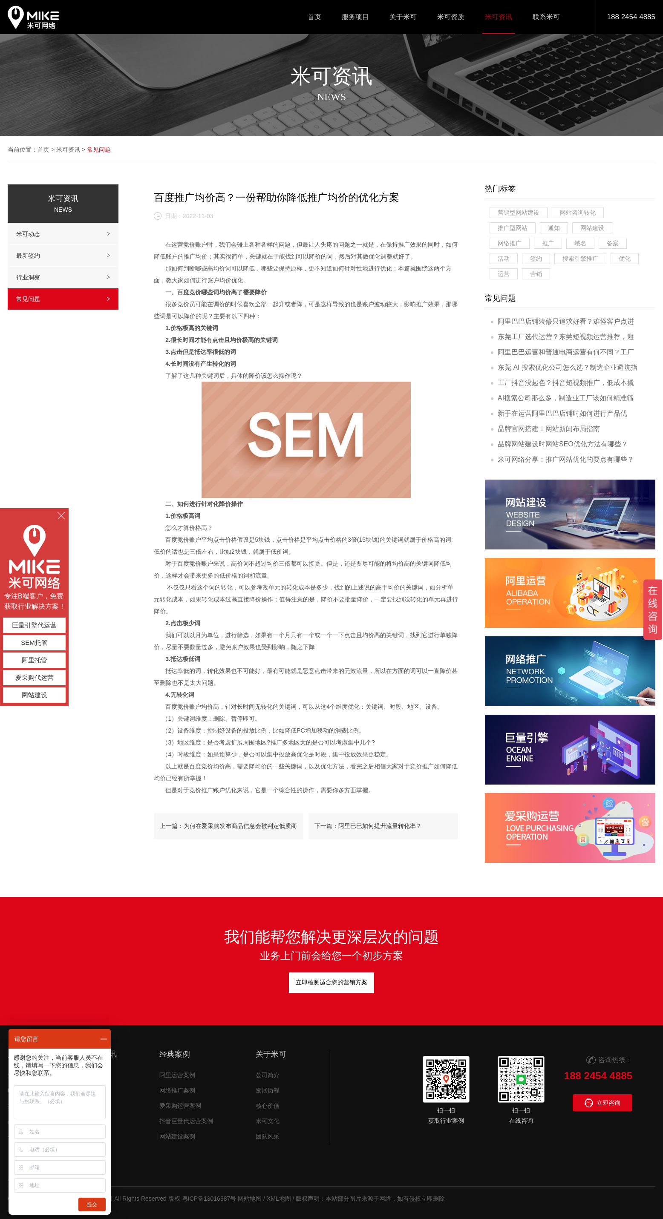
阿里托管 (34, 660)
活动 (504, 258)
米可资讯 (68, 149)
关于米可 (271, 1054)
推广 (548, 243)
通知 (554, 227)
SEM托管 (34, 642)
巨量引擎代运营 (34, 625)
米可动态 (63, 233)
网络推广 (510, 243)
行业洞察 (63, 277)
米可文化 (268, 1121)
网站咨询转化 (578, 212)
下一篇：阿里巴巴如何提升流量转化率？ (368, 825)
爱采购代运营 (34, 677)
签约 (536, 258)
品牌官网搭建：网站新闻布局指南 (545, 428)
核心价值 (268, 1106)
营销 (536, 273)
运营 (504, 273)
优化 (625, 258)
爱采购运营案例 (180, 1106)
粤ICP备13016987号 (209, 1198)
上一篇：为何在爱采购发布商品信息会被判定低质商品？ (228, 830)
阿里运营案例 (177, 1075)
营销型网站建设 (518, 212)
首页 (43, 149)
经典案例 (174, 1054)
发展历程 (268, 1090)
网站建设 (592, 227)
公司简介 (268, 1075)
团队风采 (268, 1136)
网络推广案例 (177, 1090)
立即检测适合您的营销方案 (331, 982)
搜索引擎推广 (580, 258)
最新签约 (63, 255)
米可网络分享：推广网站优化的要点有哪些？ (562, 459)
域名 (580, 243)
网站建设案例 (177, 1136)
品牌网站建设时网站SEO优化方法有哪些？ (559, 444)
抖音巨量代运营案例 (186, 1121)
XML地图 (279, 1198)
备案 (613, 243)
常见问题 (99, 149)
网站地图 (250, 1198)
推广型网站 (513, 227)
